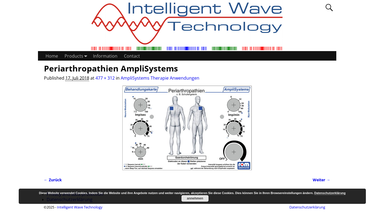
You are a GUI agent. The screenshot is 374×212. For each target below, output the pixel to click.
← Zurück (53, 179)
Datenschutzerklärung (307, 207)
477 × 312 (105, 78)
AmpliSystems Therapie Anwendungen (160, 78)
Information (105, 56)
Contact (132, 56)
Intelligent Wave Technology (80, 207)
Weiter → (321, 179)
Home (52, 56)
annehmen (195, 198)
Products (77, 56)
